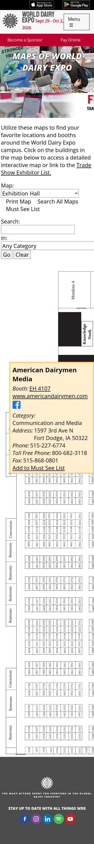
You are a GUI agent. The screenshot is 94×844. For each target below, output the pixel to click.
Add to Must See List (39, 467)
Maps (88, 88)
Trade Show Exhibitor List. (46, 168)
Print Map (18, 201)
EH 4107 (39, 388)
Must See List (23, 208)
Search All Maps (58, 201)
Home (13, 88)
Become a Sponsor (25, 40)
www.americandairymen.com (50, 396)
